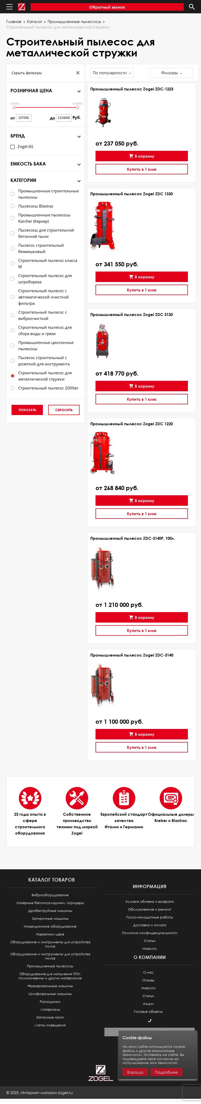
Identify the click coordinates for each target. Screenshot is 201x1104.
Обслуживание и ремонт (149, 909)
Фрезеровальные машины (50, 986)
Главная (13, 21)
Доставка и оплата (149, 925)
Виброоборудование (50, 895)
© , (39, 1092)
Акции (148, 1004)
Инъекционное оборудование (50, 926)
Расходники (50, 1001)
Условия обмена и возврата (149, 901)
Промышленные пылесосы (74, 21)
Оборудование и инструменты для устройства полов (50, 944)
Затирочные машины (50, 918)
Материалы (50, 1009)
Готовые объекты (148, 1011)
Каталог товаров (51, 880)
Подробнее (166, 1072)
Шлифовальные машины (50, 994)
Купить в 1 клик (142, 169)
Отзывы (148, 980)
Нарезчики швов (50, 934)
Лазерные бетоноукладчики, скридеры (50, 903)
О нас (148, 972)
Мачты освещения (50, 1025)
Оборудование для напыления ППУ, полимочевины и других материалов (50, 976)
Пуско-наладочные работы (149, 917)
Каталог (34, 21)
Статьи (149, 941)
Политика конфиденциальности (149, 933)
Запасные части (50, 1017)
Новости (150, 948)
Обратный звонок (107, 7)
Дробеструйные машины (50, 910)
